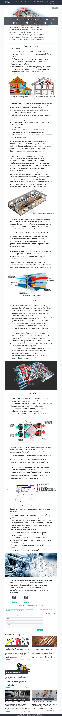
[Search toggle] (55, 2)
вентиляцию (19, 610)
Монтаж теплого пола (38, 699)
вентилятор (13, 610)
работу (41, 609)
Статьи (21, 1)
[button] (31, 87)
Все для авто (26, 1)
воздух (50, 609)
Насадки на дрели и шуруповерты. (15, 645)
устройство (45, 609)
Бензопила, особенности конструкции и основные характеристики (16, 671)
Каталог (17, 1)
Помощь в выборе (41, 1)
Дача (35, 1)
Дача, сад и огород (9, 609)
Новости (52, 3)
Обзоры (31, 1)
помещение (7, 610)
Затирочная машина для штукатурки (16, 699)
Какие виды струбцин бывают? (41, 645)
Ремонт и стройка (50, 1)
